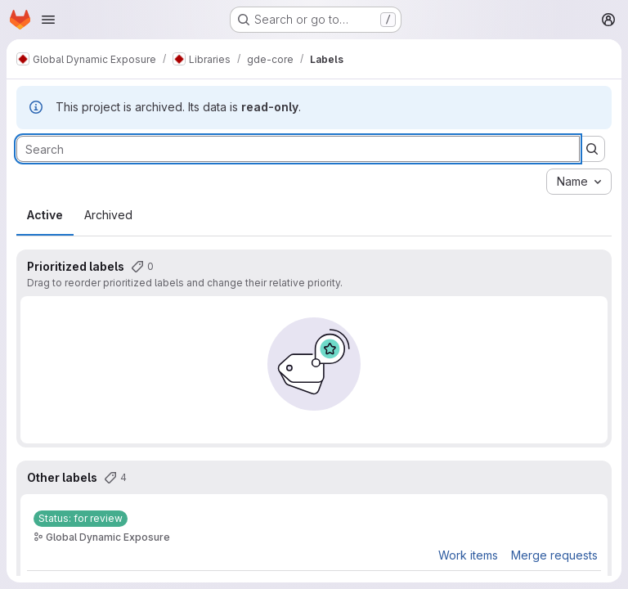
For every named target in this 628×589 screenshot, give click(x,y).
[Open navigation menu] (48, 20)
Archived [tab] (108, 215)
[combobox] (579, 182)
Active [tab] (45, 215)
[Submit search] (592, 149)
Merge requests (554, 555)
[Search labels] (298, 149)
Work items (468, 555)
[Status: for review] (81, 518)
